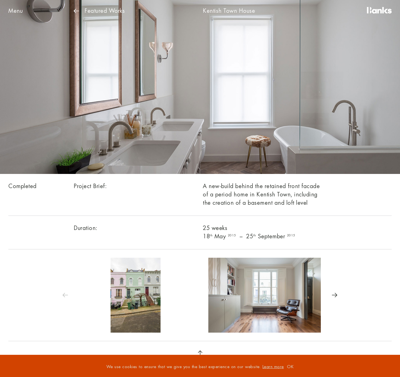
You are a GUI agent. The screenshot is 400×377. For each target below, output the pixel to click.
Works (99, 11)
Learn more (273, 367)
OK (290, 367)
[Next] (335, 295)
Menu (15, 11)
